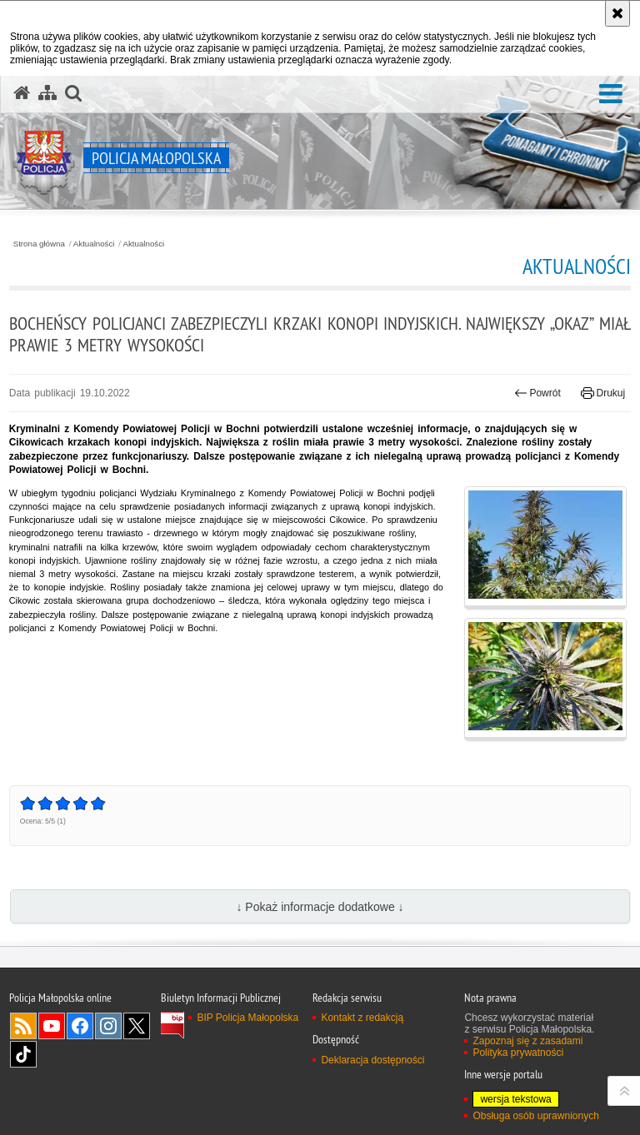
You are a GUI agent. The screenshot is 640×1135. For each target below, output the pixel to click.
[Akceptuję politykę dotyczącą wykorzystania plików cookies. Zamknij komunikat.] (617, 13)
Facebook (80, 1026)
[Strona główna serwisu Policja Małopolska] (21, 93)
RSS (23, 1026)
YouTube (51, 1026)
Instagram (108, 1026)
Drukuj (603, 393)
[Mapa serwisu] (47, 93)
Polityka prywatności (517, 1052)
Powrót (537, 393)
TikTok (23, 1054)
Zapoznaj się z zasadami (527, 1041)
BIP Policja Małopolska (247, 1017)
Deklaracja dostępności (372, 1060)
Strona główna (39, 244)
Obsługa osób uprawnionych (535, 1116)
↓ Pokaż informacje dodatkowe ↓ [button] (319, 906)
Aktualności (94, 244)
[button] (610, 94)
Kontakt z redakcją (362, 1017)
